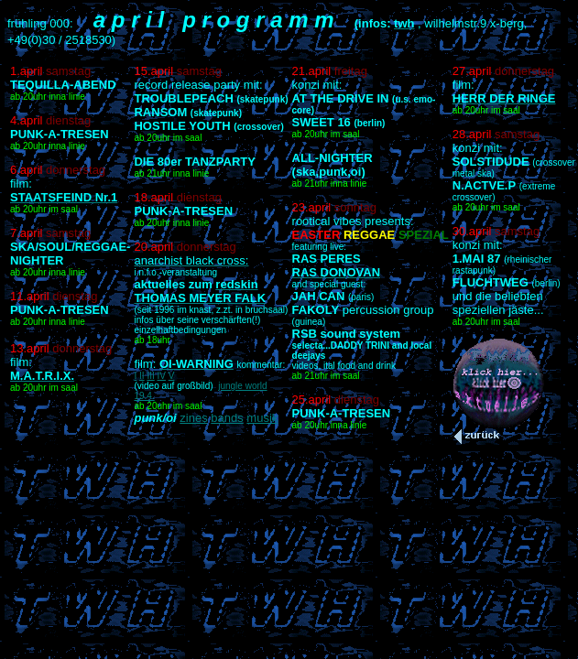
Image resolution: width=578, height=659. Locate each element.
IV (162, 376)
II (142, 376)
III (150, 376)
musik (262, 418)
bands (227, 418)
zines (193, 418)
